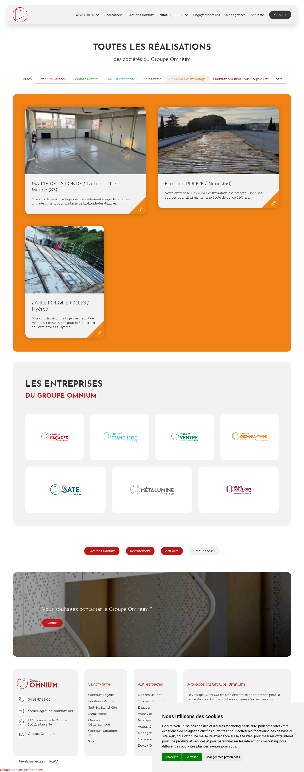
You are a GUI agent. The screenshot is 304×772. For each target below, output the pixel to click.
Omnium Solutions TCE (103, 733)
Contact (280, 15)
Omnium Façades (101, 695)
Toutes (26, 79)
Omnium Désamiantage (99, 722)
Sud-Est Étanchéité (102, 707)
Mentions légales (32, 761)
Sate (91, 741)
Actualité (172, 551)
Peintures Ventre (101, 701)
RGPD (53, 761)
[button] (87, 14)
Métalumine (97, 714)
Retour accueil (204, 551)
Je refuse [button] (192, 757)
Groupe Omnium (101, 551)
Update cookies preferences (21, 770)
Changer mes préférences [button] (223, 757)
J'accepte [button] (172, 757)
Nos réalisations (150, 695)
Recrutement (140, 551)
